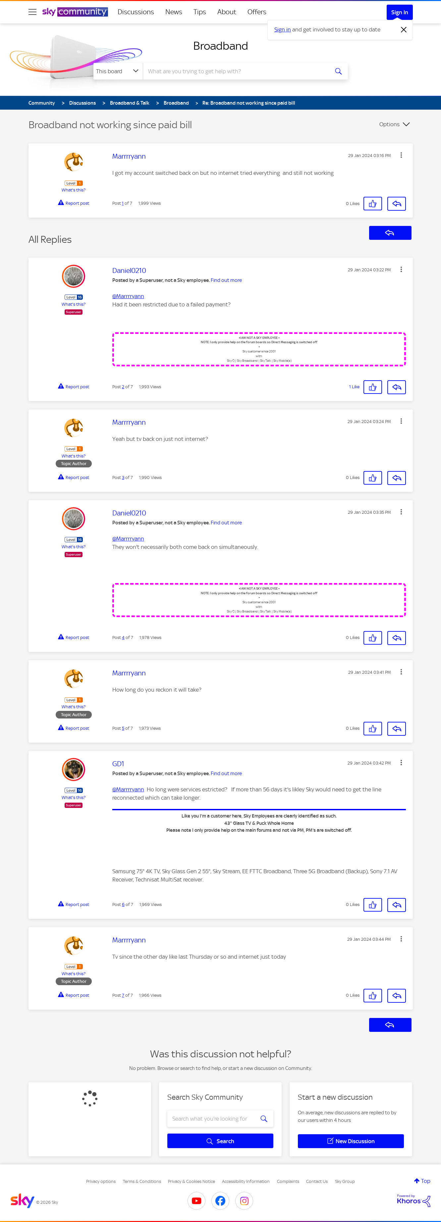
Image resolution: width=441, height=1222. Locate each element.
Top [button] (425, 1181)
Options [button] (389, 124)
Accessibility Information (246, 1181)
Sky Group (345, 1181)
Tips (199, 12)
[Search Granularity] (118, 71)
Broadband (220, 45)
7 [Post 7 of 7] (123, 995)
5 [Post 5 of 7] (123, 728)
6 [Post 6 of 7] (123, 904)
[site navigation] (32, 12)
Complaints (288, 1181)
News (173, 12)
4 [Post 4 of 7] (123, 637)
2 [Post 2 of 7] (123, 386)
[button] (401, 155)
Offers (257, 12)
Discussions (136, 12)
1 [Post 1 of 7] (123, 203)
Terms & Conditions (142, 1181)
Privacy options (101, 1181)
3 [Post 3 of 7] (123, 477)
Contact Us (317, 1181)
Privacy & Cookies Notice (191, 1181)
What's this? (73, 189)
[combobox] (235, 71)
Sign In (399, 12)
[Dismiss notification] (404, 30)
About (226, 12)
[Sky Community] (75, 12)
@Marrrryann (128, 296)
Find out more (226, 280)
